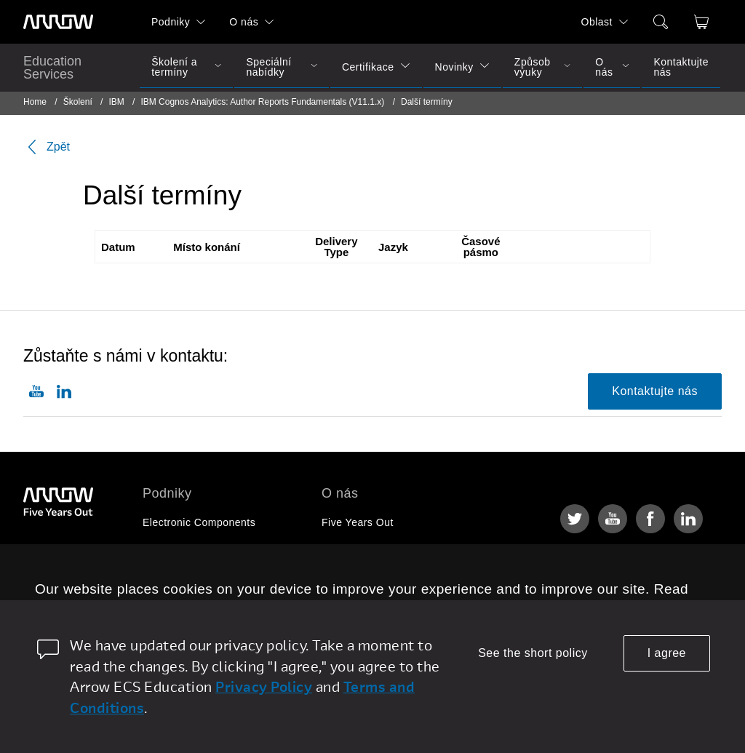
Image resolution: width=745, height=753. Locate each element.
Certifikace (368, 67)
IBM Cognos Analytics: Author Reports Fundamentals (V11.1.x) (262, 102)
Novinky (454, 67)
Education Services (52, 67)
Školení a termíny (174, 67)
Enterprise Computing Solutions (220, 550)
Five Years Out (358, 522)
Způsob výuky (532, 67)
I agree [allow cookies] (667, 653)
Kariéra (339, 550)
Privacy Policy (263, 686)
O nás (243, 22)
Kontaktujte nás (681, 67)
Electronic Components (199, 522)
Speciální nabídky (268, 67)
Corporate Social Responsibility (398, 577)
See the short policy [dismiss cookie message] (533, 653)
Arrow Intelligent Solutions (206, 577)
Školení (77, 102)
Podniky (170, 22)
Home (35, 102)
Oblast (597, 22)
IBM (116, 102)
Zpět (46, 147)
